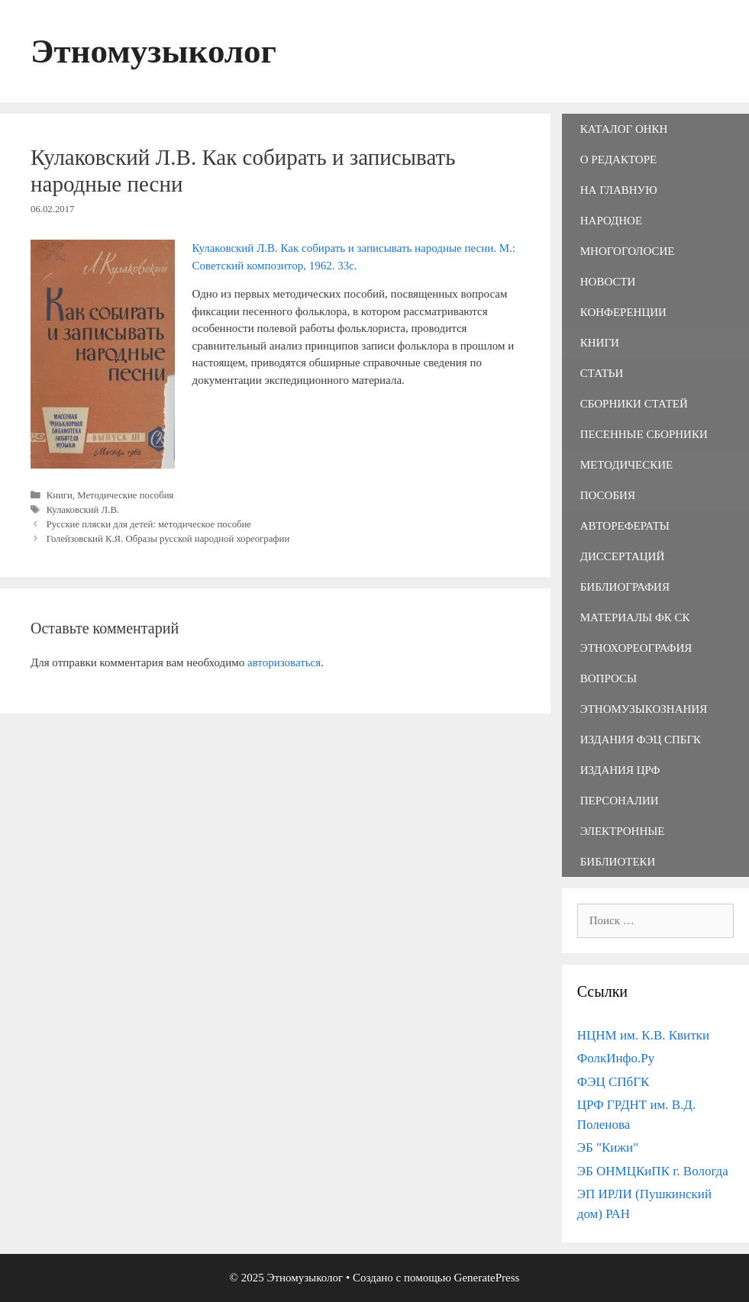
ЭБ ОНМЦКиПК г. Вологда (652, 1171)
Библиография (625, 587)
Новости (608, 282)
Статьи (602, 373)
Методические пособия (125, 495)
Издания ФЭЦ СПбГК (640, 739)
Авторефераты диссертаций (625, 541)
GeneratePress (487, 1277)
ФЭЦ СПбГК (613, 1082)
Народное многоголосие (627, 235)
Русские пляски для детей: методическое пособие (149, 524)
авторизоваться (284, 662)
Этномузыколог (153, 51)
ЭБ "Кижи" (607, 1147)
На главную (618, 190)
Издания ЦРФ (620, 770)
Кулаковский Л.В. (83, 509)
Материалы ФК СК (635, 617)
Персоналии (619, 800)
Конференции (623, 312)
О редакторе (618, 159)
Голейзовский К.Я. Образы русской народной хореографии (168, 538)
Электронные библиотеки (622, 846)
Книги (60, 495)
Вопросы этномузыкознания (643, 693)
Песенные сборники (644, 434)
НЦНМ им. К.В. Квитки (643, 1035)
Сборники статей (634, 404)
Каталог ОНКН (624, 129)
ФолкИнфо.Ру (616, 1058)
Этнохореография (636, 648)
